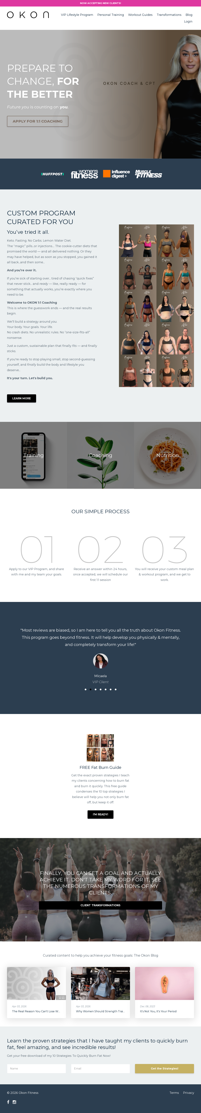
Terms (174, 1093)
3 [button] (95, 689)
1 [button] (85, 689)
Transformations (169, 15)
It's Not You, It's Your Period (158, 1011)
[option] (100, 653)
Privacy (188, 1093)
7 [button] (115, 689)
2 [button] (90, 689)
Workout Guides (140, 15)
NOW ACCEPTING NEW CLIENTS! (100, 3)
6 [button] (110, 689)
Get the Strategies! (164, 1068)
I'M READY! (100, 814)
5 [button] (105, 689)
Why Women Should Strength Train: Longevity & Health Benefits (119, 1011)
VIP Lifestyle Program (77, 15)
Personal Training (110, 15)
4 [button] (100, 689)
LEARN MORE (21, 398)
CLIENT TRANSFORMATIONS (100, 905)
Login (188, 21)
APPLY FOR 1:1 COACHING (38, 121)
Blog (189, 15)
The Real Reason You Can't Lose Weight (38, 1011)
